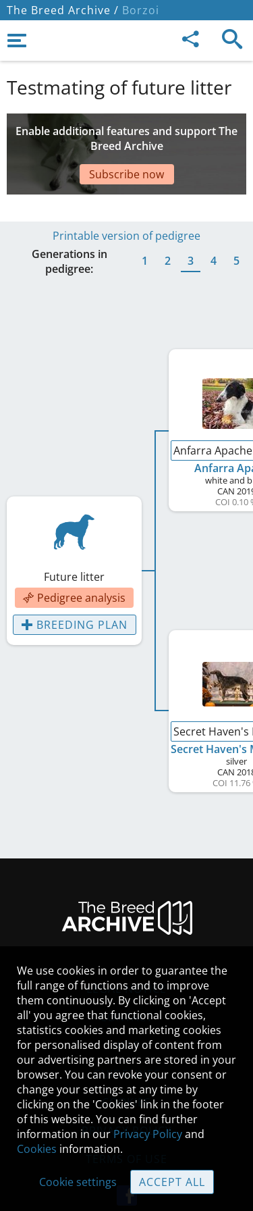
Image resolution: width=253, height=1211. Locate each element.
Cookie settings (78, 1182)
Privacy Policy (147, 1134)
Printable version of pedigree (126, 202)
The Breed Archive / (63, 10)
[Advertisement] (126, 140)
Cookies (37, 1148)
